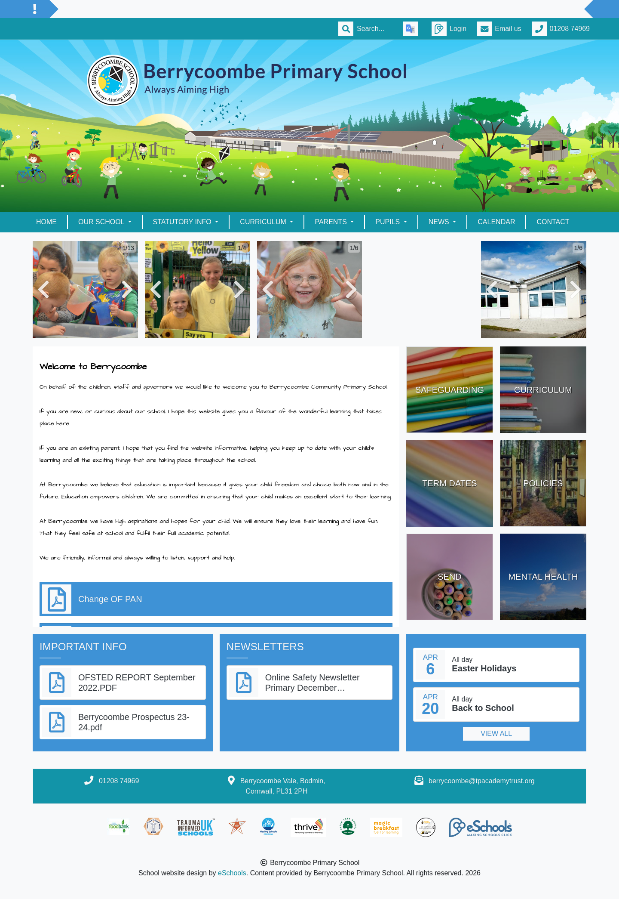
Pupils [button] (388, 222)
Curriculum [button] (264, 222)
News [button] (440, 222)
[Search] (374, 29)
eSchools (232, 873)
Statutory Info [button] (183, 222)
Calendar (496, 222)
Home (46, 222)
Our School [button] (102, 222)
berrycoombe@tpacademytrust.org (482, 781)
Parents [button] (332, 222)
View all (496, 733)
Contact (552, 222)
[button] (43, 289)
